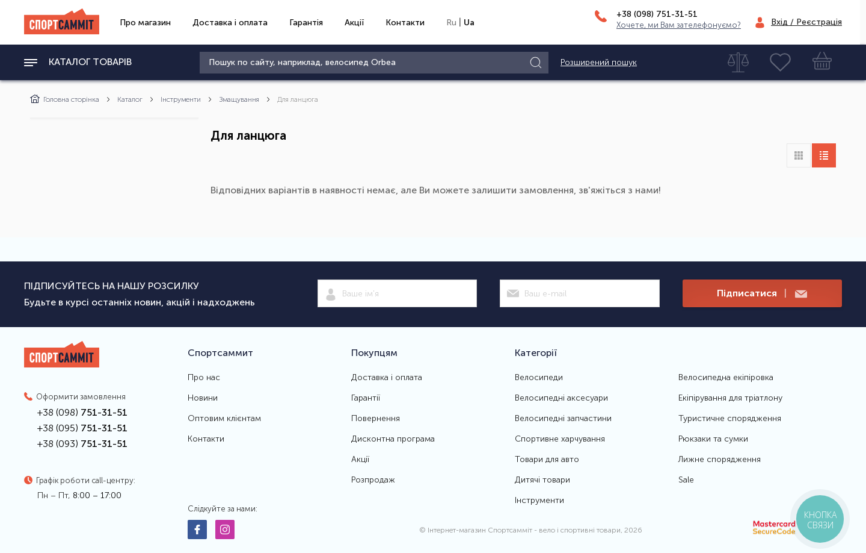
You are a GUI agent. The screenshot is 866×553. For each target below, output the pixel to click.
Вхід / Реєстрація (806, 22)
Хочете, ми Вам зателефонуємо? (678, 25)
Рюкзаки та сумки (713, 439)
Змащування (239, 99)
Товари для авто (547, 459)
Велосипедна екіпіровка (725, 377)
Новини (203, 398)
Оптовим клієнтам (224, 418)
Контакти (405, 22)
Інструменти (181, 99)
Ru (451, 22)
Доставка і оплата (230, 22)
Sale (686, 480)
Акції (354, 22)
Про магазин (145, 22)
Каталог (130, 99)
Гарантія (306, 22)
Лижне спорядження (719, 459)
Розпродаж (373, 480)
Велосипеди (539, 377)
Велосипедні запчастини (563, 418)
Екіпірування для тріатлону (730, 398)
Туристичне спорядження (729, 418)
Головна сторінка (64, 99)
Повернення (375, 418)
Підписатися (762, 293)
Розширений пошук (598, 62)
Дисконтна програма (393, 439)
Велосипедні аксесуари (561, 398)
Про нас (204, 377)
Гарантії (365, 398)
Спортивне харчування (560, 439)
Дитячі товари (542, 480)
